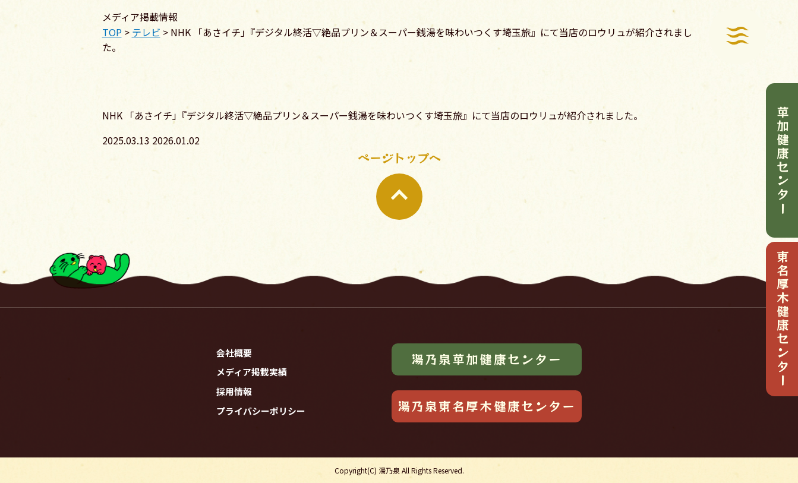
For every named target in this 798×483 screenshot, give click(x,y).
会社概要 (234, 352)
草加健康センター (782, 161)
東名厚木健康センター (782, 318)
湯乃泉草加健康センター (486, 359)
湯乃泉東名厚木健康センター (487, 406)
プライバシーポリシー (260, 411)
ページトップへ (399, 184)
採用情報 (234, 391)
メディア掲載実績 (251, 371)
